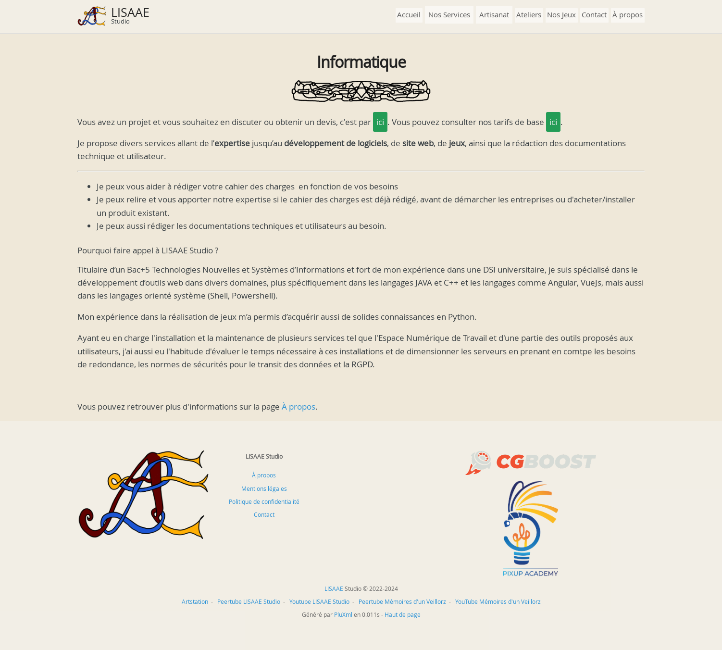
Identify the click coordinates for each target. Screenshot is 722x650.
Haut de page (403, 614)
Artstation (195, 601)
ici (380, 121)
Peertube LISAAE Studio (248, 601)
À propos (627, 14)
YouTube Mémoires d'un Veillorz (498, 601)
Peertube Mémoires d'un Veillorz (402, 601)
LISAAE (130, 12)
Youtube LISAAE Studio (319, 601)
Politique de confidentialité (264, 501)
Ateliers (528, 14)
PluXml (343, 614)
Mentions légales (264, 488)
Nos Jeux (561, 14)
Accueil (409, 14)
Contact (594, 14)
